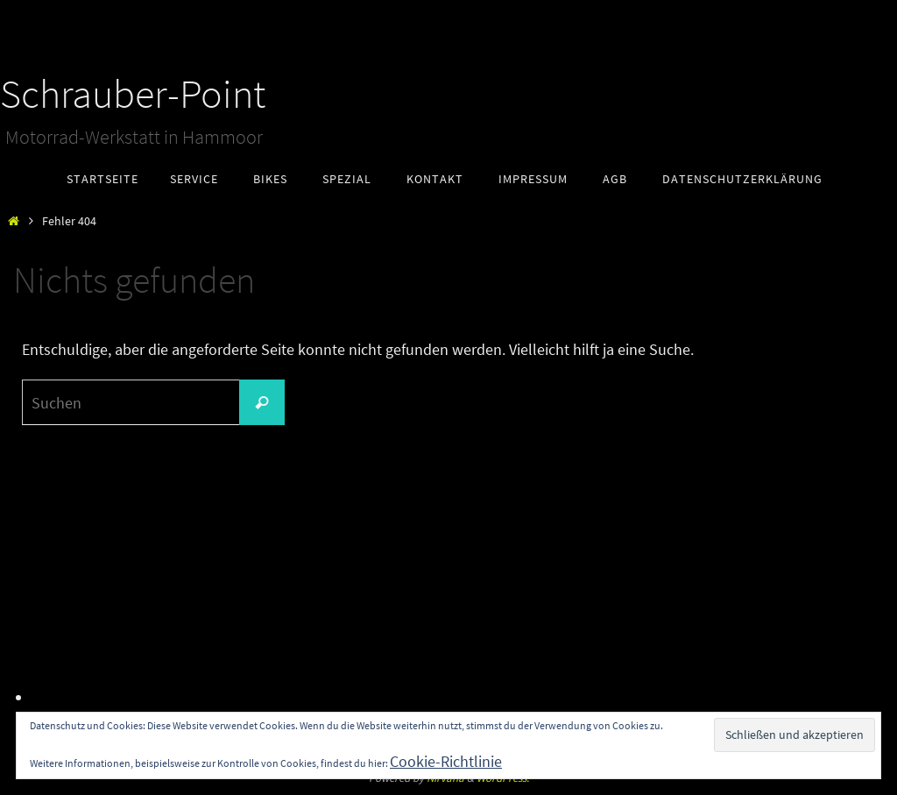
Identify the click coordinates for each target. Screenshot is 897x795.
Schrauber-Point (132, 93)
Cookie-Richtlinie (446, 761)
